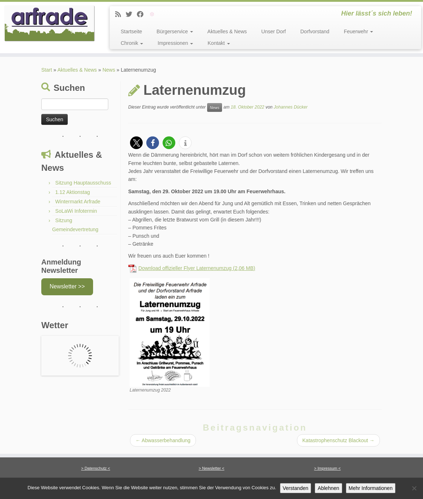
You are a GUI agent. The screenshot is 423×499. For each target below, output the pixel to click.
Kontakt (219, 43)
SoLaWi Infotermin (76, 211)
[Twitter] (131, 14)
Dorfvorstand (314, 31)
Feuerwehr (358, 31)
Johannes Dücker (290, 107)
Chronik (132, 43)
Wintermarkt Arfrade (77, 201)
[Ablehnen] (414, 488)
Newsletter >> (67, 286)
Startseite (131, 31)
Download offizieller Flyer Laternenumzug (184, 268)
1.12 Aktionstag (72, 192)
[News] (120, 14)
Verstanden (296, 488)
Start (46, 70)
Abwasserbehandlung (162, 440)
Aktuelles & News (227, 31)
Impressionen (175, 43)
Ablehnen (328, 488)
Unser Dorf (273, 31)
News (108, 70)
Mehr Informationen (371, 488)
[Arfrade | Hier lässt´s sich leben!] (49, 23)
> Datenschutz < (95, 468)
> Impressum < (327, 468)
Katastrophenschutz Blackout (338, 440)
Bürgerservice (174, 31)
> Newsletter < (212, 468)
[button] (136, 142)
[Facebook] (142, 14)
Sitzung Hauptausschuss (83, 183)
